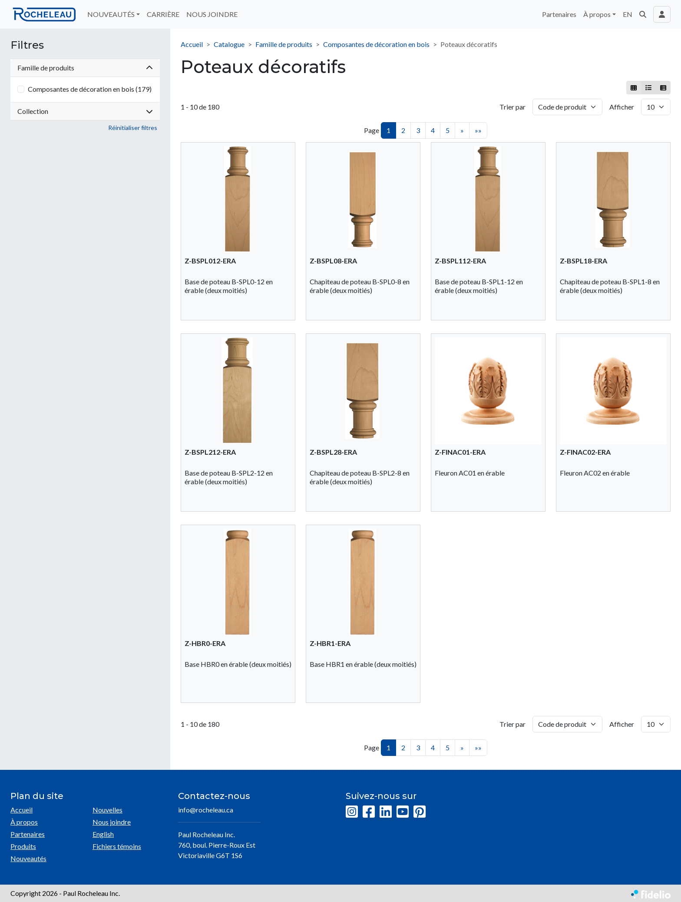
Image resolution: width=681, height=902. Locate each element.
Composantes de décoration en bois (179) (90, 89)
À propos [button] (597, 14)
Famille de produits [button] (85, 67)
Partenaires (559, 14)
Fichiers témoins (117, 846)
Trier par (512, 107)
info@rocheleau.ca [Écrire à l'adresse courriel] (205, 809)
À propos (24, 822)
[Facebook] (369, 812)
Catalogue (229, 44)
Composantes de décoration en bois (376, 44)
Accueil (192, 44)
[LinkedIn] (386, 812)
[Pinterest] (419, 812)
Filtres (27, 45)
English (103, 834)
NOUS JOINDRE (212, 14)
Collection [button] (85, 111)
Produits (23, 846)
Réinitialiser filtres (132, 127)
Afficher (621, 107)
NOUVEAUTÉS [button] (111, 14)
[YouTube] (403, 812)
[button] (643, 14)
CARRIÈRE (163, 14)
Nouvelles (107, 809)
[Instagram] (352, 812)
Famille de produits (283, 44)
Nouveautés (28, 858)
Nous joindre (112, 822)
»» (478, 130)
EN (627, 14)
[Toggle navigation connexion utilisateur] (662, 14)
